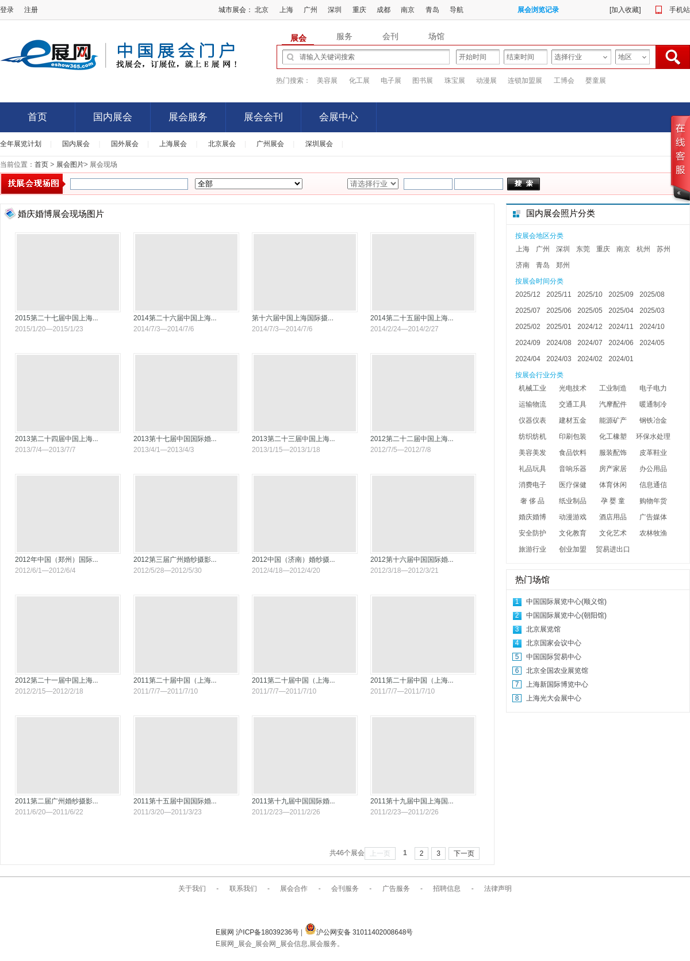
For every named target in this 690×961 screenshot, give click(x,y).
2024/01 (620, 359)
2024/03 (558, 359)
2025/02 (527, 327)
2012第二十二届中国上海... (412, 439)
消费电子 (532, 485)
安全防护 (532, 533)
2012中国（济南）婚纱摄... (293, 560)
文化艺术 (613, 533)
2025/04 (620, 311)
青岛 (432, 10)
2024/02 (589, 359)
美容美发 (532, 453)
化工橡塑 (613, 436)
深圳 (335, 10)
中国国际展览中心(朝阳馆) (566, 615)
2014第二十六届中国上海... (175, 318)
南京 (408, 10)
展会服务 (188, 117)
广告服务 (396, 889)
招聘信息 (447, 889)
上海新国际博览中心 (557, 684)
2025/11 (558, 294)
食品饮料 (572, 453)
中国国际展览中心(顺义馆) (566, 602)
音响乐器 (572, 469)
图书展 (422, 80)
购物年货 (653, 501)
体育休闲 (613, 485)
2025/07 (527, 311)
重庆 (359, 10)
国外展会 (125, 144)
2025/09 (620, 294)
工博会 (564, 80)
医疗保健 (572, 485)
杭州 (643, 249)
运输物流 (532, 404)
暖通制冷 (653, 404)
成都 (383, 10)
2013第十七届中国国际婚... (175, 439)
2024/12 (589, 327)
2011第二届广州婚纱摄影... (56, 801)
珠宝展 (454, 80)
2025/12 (527, 294)
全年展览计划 (20, 144)
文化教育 (572, 533)
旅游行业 (532, 549)
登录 (7, 10)
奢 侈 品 (532, 501)
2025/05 (589, 311)
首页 (37, 117)
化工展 (359, 80)
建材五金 (572, 420)
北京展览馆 (543, 629)
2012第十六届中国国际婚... (412, 560)
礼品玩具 (532, 469)
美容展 (327, 80)
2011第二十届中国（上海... (175, 680)
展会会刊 (263, 117)
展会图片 (68, 164)
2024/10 (651, 327)
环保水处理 (653, 436)
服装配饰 (613, 453)
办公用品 (653, 469)
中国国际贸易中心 (553, 657)
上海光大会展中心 (553, 698)
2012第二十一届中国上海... (56, 680)
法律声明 (498, 889)
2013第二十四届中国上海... (56, 439)
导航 (456, 10)
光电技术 (572, 388)
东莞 (583, 249)
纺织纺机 (532, 436)
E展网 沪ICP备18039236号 (258, 932)
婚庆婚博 (532, 517)
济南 (523, 265)
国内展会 (112, 117)
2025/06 (558, 311)
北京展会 (222, 144)
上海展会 (173, 144)
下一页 (464, 853)
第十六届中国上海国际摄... (293, 318)
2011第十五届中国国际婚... (175, 801)
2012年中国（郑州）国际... (56, 560)
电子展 (391, 80)
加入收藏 (625, 10)
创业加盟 (572, 549)
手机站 (679, 10)
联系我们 (243, 889)
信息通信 (653, 485)
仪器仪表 (532, 420)
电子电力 (653, 388)
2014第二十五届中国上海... (412, 318)
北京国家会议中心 (553, 643)
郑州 (563, 265)
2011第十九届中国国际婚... (293, 801)
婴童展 (595, 80)
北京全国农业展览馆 (557, 671)
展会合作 (294, 889)
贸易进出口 (613, 549)
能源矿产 (613, 420)
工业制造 (613, 388)
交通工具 (572, 404)
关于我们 (192, 889)
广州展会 (270, 144)
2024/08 (558, 343)
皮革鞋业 (653, 453)
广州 (310, 10)
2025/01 (558, 327)
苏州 (663, 249)
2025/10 (589, 294)
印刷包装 (572, 436)
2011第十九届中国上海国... (412, 801)
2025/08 (651, 294)
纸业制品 (572, 501)
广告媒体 (653, 517)
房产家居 (613, 469)
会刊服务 (345, 889)
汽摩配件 (613, 404)
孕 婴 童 (613, 501)
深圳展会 (319, 144)
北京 (262, 10)
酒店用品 (613, 517)
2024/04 (527, 359)
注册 (31, 10)
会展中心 (338, 117)
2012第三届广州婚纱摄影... (175, 560)
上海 (286, 10)
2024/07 (589, 343)
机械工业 (532, 388)
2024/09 (527, 343)
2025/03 (651, 311)
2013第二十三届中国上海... (293, 439)
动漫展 (486, 80)
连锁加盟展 (525, 80)
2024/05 (651, 343)
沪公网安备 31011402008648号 (359, 932)
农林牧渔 (653, 533)
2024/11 (620, 327)
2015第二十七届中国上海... (56, 318)
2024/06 (620, 343)
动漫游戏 (572, 517)
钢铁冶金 (653, 420)
